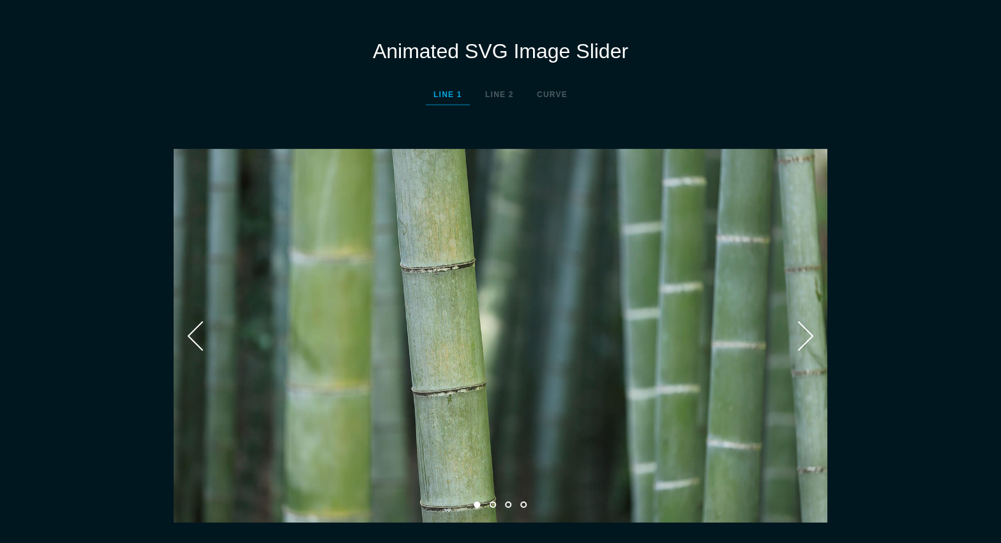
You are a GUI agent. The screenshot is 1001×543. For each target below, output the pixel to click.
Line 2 (499, 94)
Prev (195, 336)
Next (805, 336)
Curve (552, 94)
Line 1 (447, 94)
